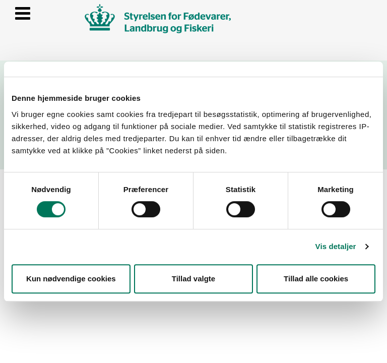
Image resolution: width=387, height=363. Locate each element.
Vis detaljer (335, 246)
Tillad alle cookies (316, 278)
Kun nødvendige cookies (71, 278)
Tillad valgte (193, 278)
